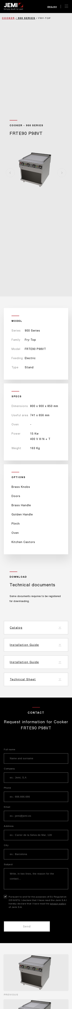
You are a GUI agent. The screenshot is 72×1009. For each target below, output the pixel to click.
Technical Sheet (23, 679)
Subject (8, 864)
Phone (7, 788)
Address (9, 826)
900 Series (26, 18)
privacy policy (58, 903)
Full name (9, 749)
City (6, 845)
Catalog (16, 627)
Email (7, 807)
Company (9, 768)
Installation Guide (24, 644)
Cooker (8, 18)
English (52, 7)
